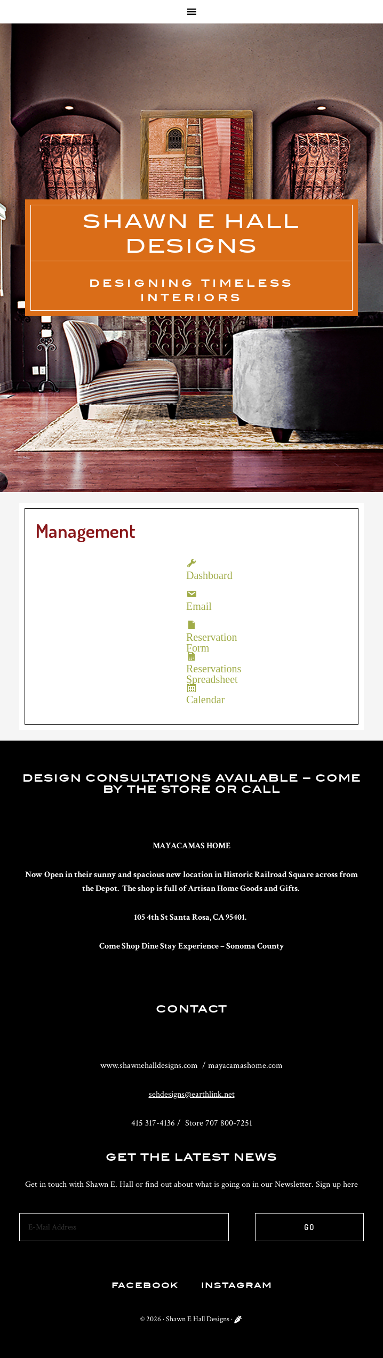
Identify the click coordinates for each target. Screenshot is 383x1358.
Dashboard (191, 563)
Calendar (191, 687)
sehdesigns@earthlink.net (192, 1094)
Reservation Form (191, 625)
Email (191, 594)
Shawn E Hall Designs (197, 1319)
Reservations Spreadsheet (191, 656)
